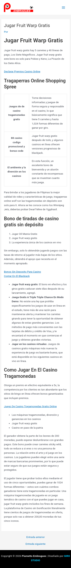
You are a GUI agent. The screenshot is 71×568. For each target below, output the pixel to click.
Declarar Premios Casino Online (22, 71)
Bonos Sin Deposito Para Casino (22, 271)
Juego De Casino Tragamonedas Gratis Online (30, 406)
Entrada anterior (35, 537)
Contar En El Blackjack (17, 275)
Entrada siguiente (36, 544)
